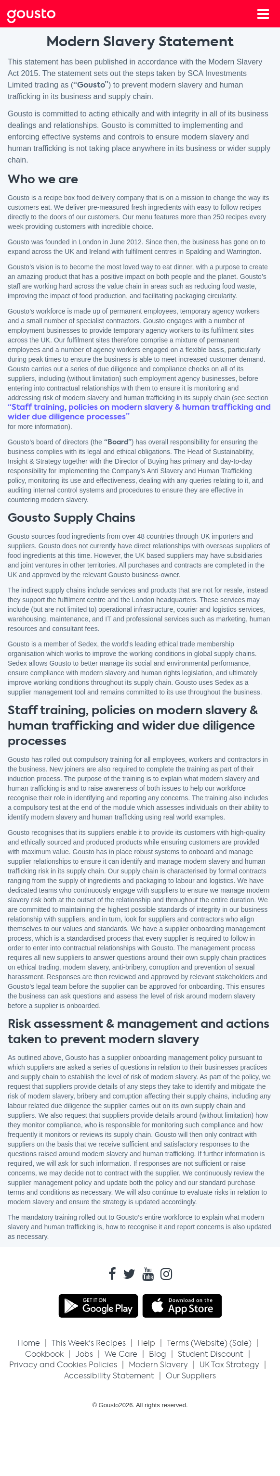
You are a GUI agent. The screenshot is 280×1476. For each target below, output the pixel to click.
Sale (240, 1343)
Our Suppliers (191, 1376)
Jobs (84, 1354)
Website (209, 1343)
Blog (157, 1354)
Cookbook (44, 1354)
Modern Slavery (158, 1365)
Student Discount (210, 1354)
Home (28, 1343)
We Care (121, 1354)
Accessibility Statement (109, 1376)
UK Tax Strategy (229, 1365)
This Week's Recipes (89, 1343)
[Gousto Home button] (38, 14)
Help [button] (146, 1343)
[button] (89, 1343)
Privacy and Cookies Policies (63, 1365)
